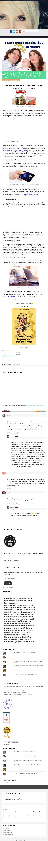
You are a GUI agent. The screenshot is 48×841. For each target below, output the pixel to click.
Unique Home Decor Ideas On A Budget (17, 690)
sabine (8, 415)
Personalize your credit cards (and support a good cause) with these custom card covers (5, 355)
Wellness (20, 3)
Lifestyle (8, 3)
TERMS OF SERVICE (8, 834)
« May (4, 820)
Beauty (27, 3)
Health (15, 3)
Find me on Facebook (12, 561)
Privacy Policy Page (8, 832)
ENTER (8, 583)
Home (3, 3)
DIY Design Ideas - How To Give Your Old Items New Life (25, 674)
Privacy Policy (7, 830)
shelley (17, 509)
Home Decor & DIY (35, 3)
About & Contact (13, 6)
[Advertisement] (24, 130)
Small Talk (5, 6)
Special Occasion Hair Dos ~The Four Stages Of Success (25, 669)
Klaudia (17, 80)
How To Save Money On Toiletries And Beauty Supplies (25, 656)
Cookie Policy (7, 828)
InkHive (20, 840)
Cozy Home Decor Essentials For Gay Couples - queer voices (16, 686)
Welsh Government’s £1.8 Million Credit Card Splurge (12, 355)
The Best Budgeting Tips (15, 364)
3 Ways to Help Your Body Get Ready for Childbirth (24, 652)
